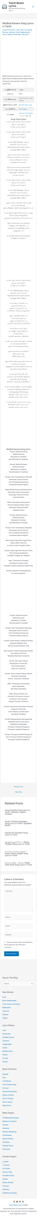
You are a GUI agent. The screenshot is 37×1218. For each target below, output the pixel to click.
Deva (4, 1078)
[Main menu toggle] (33, 7)
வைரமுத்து (23, 109)
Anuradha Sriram (8, 1175)
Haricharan (6, 1149)
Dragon (4, 1018)
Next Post (18, 792)
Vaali (4, 1030)
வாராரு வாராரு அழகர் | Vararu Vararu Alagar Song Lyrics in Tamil (16, 853)
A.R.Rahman (6, 1081)
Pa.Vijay (5, 1058)
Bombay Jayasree (8, 32)
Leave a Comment (8, 30)
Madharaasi (6, 1007)
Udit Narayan (6, 1135)
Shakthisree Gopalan (9, 1193)
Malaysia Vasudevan (9, 1121)
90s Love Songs (26, 30)
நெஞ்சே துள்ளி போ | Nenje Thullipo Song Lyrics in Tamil (17, 843)
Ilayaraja (5, 1074)
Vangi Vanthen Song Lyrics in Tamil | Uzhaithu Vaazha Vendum (17, 812)
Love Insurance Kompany (11, 1004)
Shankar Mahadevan (9, 1132)
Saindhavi (5, 1189)
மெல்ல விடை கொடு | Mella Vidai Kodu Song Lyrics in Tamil (18, 864)
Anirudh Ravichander (9, 1091)
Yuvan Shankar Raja (9, 1085)
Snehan (5, 1062)
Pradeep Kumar (7, 1146)
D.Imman (5, 1088)
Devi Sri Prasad (7, 1098)
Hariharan (5, 1128)
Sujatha (5, 1179)
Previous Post (18, 787)
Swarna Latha (7, 1172)
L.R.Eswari (6, 1165)
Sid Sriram (6, 1142)
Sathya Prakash (7, 1139)
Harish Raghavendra (23, 32)
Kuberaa (5, 1014)
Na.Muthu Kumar (8, 1037)
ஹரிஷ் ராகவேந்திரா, (26, 113)
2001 (18, 30)
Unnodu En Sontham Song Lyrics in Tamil (16, 834)
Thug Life (5, 1011)
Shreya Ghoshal (7, 1182)
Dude (4, 997)
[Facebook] (14, 1202)
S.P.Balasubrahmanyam (10, 1118)
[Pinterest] (20, 1202)
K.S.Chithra (6, 1168)
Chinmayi (5, 1186)
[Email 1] (17, 1202)
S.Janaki (5, 1162)
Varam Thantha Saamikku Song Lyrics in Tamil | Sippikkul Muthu (18, 823)
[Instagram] (23, 1202)
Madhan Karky (7, 1051)
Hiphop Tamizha (8, 1095)
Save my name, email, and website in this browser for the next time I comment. (18, 944)
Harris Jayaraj (7, 34)
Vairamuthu (17, 34)
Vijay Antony (6, 1105)
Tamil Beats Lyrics (15, 1205)
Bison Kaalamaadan (9, 1001)
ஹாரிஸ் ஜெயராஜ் (25, 105)
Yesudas (5, 1125)
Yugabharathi (7, 1044)
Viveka (4, 1048)
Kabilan (5, 1055)
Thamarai (5, 1041)
